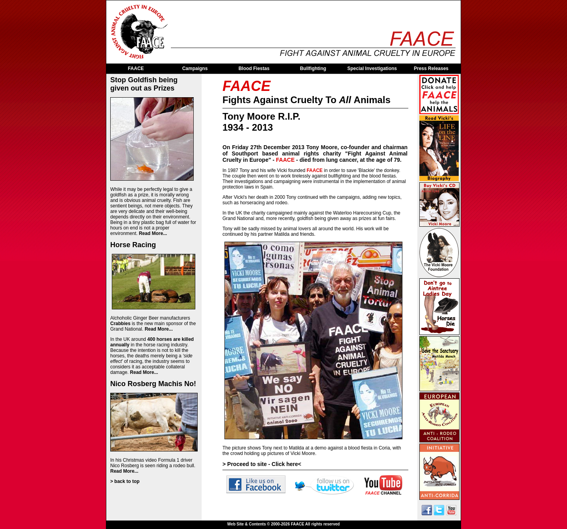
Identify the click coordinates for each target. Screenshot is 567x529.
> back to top (124, 481)
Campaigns (195, 68)
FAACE (136, 68)
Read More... (153, 233)
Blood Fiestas (254, 68)
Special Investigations (372, 68)
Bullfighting (313, 68)
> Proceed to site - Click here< (261, 464)
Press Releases (431, 68)
